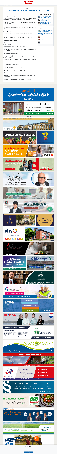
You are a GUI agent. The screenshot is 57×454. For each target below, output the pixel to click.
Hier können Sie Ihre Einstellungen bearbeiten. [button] (28, 449)
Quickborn (11, 5)
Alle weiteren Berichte (45, 25)
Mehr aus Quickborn (45, 44)
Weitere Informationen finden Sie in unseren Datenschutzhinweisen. (28, 450)
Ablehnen (26, 452)
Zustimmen (30, 452)
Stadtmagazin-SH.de (6, 5)
